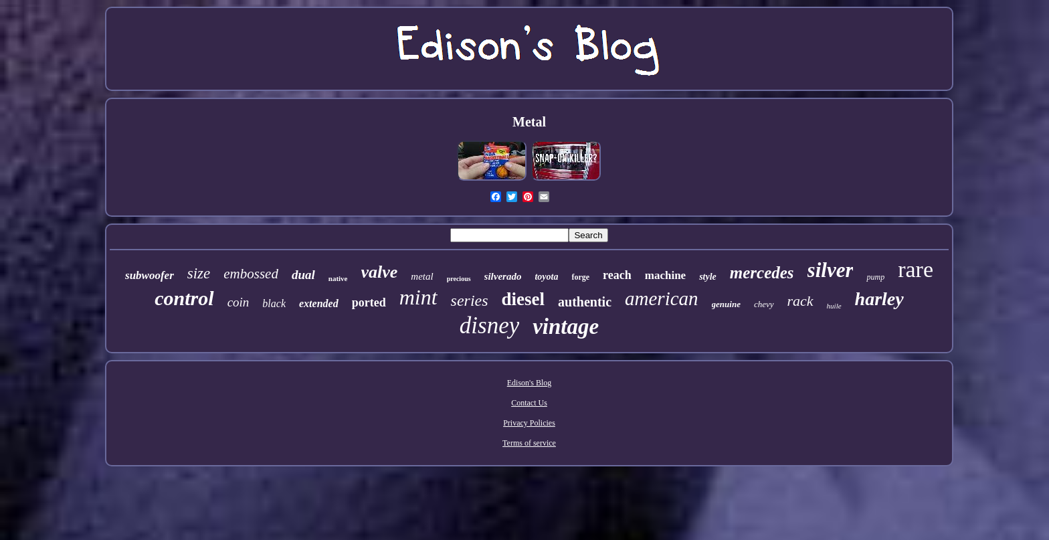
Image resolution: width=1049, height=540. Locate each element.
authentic (584, 301)
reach (617, 275)
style (708, 277)
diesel (523, 299)
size (199, 273)
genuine (726, 304)
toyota (546, 277)
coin (238, 302)
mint (418, 297)
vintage (566, 326)
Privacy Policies (529, 423)
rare (915, 269)
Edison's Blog (529, 382)
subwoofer (149, 275)
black (274, 303)
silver (830, 270)
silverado (503, 276)
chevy (764, 304)
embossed (250, 274)
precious (459, 278)
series (469, 300)
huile (834, 306)
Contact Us (529, 403)
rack (800, 300)
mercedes (762, 273)
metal (422, 276)
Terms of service (529, 443)
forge (580, 277)
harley (879, 298)
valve (379, 272)
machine (665, 275)
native (338, 278)
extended (319, 303)
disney (489, 325)
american (661, 298)
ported (369, 302)
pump (875, 277)
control (184, 298)
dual (303, 275)
